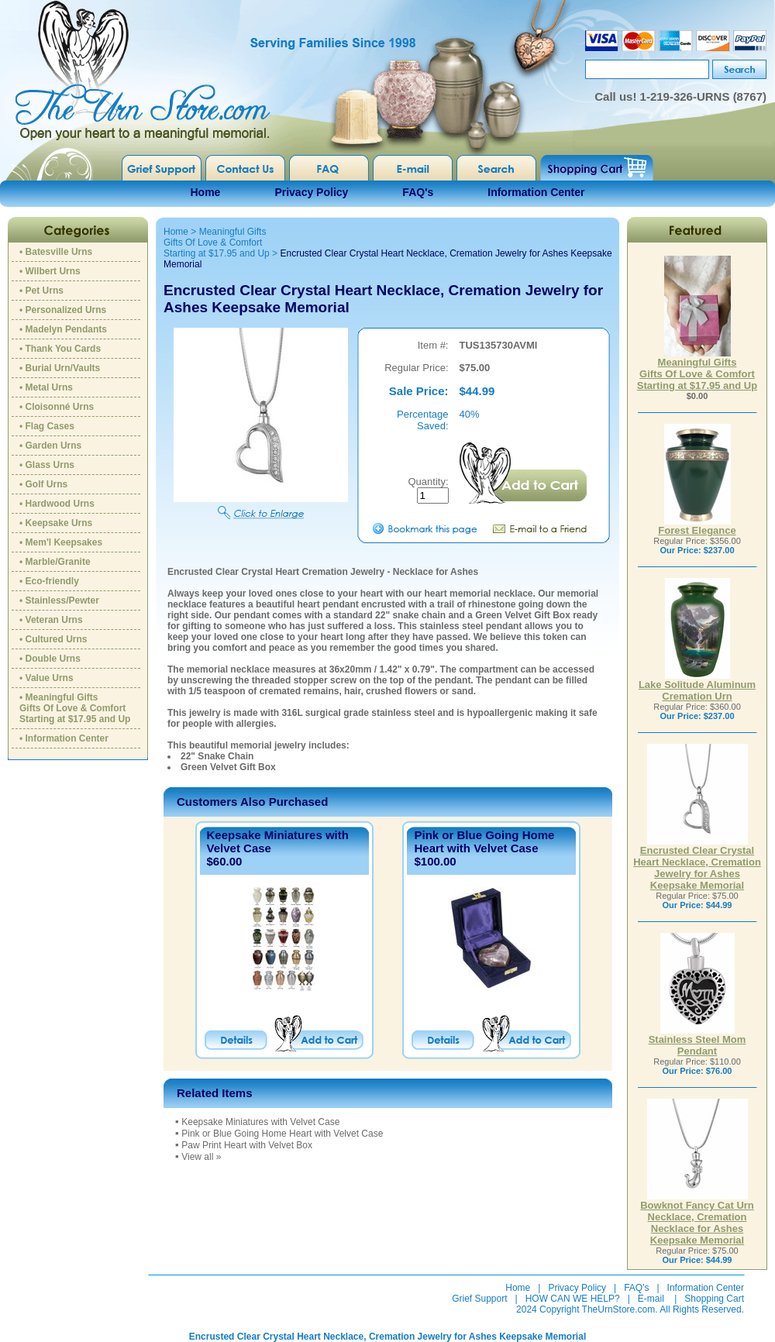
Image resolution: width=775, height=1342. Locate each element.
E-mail (651, 1298)
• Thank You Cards (60, 348)
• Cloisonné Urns (56, 406)
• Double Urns (50, 658)
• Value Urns (46, 678)
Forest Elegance (696, 525)
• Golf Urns (43, 484)
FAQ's (417, 192)
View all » (201, 1156)
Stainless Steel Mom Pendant (697, 1040)
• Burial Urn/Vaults (59, 368)
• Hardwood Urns (57, 503)
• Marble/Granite (55, 561)
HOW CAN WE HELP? (572, 1298)
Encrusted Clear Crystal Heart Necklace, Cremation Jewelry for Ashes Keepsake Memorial (697, 863)
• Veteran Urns (51, 619)
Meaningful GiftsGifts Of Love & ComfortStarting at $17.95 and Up (217, 242)
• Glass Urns (46, 464)
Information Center (535, 192)
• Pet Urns (41, 290)
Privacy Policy (311, 192)
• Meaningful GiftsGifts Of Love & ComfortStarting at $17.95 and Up (74, 708)
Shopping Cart (714, 1298)
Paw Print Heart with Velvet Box (246, 1145)
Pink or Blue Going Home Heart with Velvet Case (484, 841)
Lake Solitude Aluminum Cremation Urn (697, 685)
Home (206, 192)
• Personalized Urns (62, 310)
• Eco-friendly (49, 581)
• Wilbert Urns (50, 271)
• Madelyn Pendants (63, 329)
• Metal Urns (46, 387)
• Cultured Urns (53, 639)
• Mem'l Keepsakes (60, 542)
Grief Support (479, 1298)
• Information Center (63, 738)
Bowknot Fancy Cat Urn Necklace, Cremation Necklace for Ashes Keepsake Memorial (697, 1218)
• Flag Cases (46, 426)
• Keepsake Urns (55, 523)
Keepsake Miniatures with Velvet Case (260, 1122)
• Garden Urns (50, 445)
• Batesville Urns (55, 251)
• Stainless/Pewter (59, 600)
